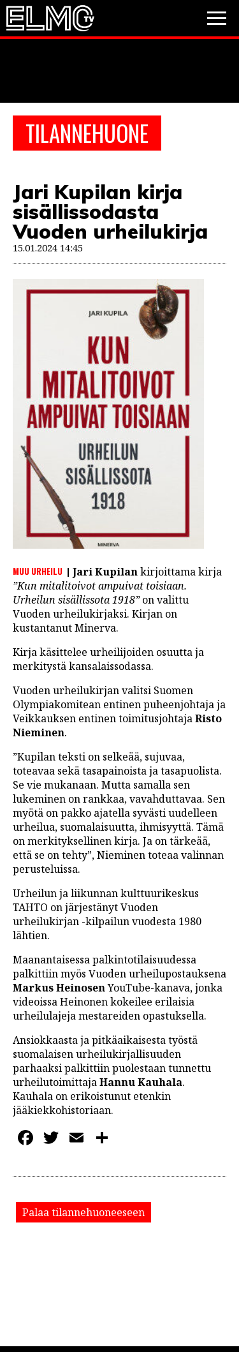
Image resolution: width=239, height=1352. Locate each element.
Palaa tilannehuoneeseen (83, 1212)
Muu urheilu (37, 571)
